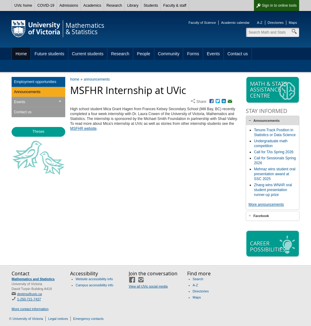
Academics (92, 5)
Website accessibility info (94, 279)
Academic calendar (235, 22)
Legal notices (58, 319)
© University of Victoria (26, 319)
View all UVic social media (148, 286)
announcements (97, 79)
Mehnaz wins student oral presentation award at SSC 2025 (274, 174)
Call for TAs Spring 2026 (274, 152)
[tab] (272, 120)
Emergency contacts (88, 319)
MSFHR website (83, 128)
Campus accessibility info (94, 285)
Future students (49, 53)
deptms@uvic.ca (29, 294)
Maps (293, 22)
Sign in (279, 5)
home (74, 79)
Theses (38, 131)
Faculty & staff (174, 5)
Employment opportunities (35, 82)
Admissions (68, 5)
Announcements (27, 92)
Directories (276, 22)
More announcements (266, 204)
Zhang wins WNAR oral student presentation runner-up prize (273, 190)
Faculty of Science (202, 22)
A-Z (260, 22)
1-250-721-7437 (29, 299)
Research (114, 5)
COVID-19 (45, 5)
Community (169, 53)
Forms (193, 53)
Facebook (261, 216)
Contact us (237, 53)
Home (21, 53)
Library (132, 5)
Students (151, 5)
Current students (88, 53)
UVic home (23, 5)
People (143, 53)
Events (213, 53)
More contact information (30, 309)
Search (198, 279)
